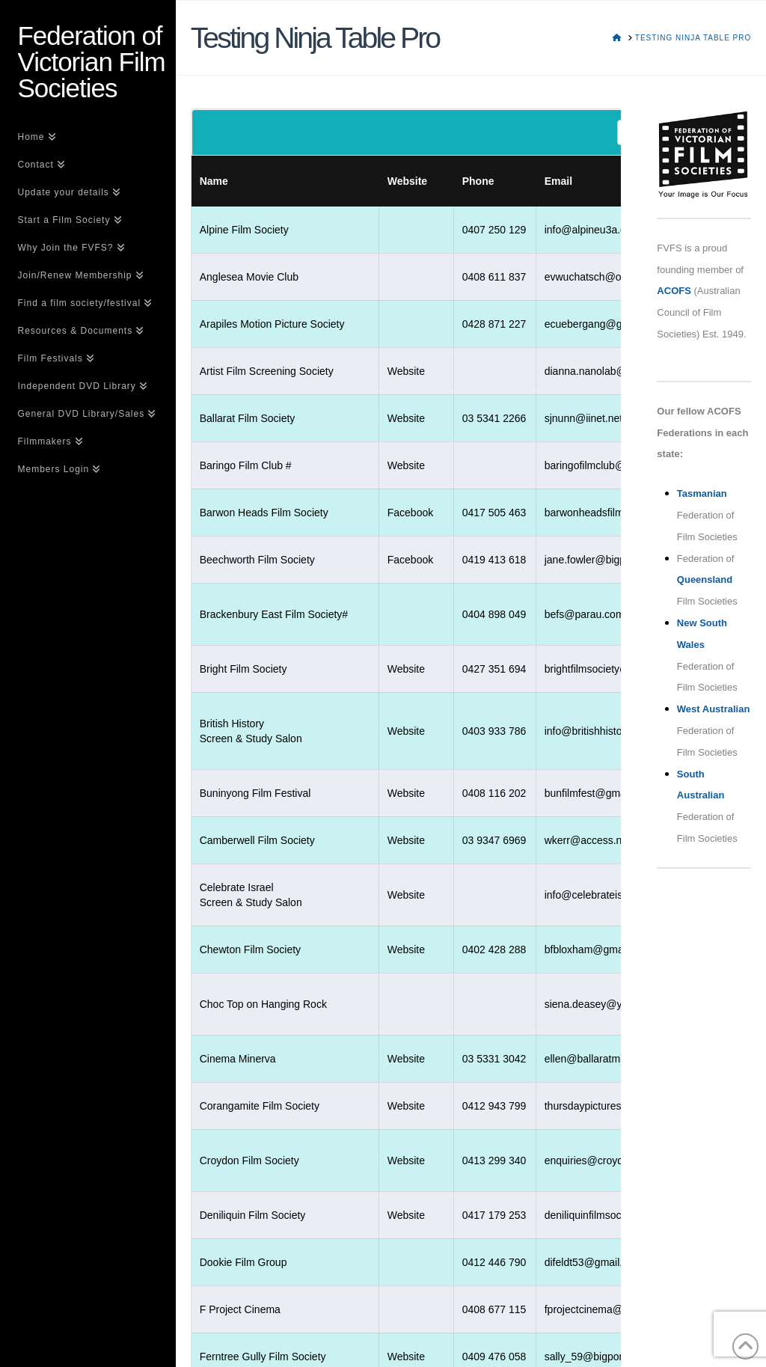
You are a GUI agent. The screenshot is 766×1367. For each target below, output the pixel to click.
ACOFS (674, 290)
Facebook (410, 513)
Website (406, 371)
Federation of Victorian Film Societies (91, 61)
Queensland (704, 579)
